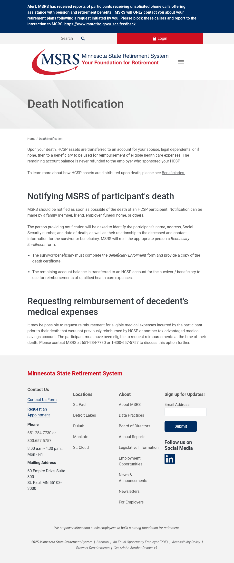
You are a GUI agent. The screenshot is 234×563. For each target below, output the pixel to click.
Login (162, 38)
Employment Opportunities (131, 461)
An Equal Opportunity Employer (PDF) (140, 542)
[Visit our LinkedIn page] (170, 459)
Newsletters (129, 491)
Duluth (78, 426)
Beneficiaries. (173, 173)
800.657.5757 (39, 440)
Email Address (177, 404)
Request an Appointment (39, 412)
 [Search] (83, 38)
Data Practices (131, 415)
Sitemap (103, 542)
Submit (181, 426)
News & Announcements (133, 478)
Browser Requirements (92, 548)
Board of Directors (134, 426)
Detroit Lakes (84, 415)
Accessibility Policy (186, 542)
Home (31, 139)
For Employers (131, 502)
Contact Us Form (42, 399)
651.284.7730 (39, 433)
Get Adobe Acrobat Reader (136, 548)
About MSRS (130, 404)
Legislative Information (139, 447)
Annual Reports (132, 436)
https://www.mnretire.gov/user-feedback (100, 24)
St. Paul (79, 404)
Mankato (80, 436)
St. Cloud (81, 447)
